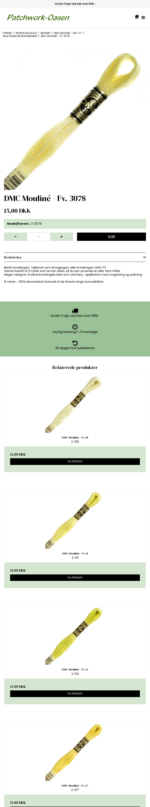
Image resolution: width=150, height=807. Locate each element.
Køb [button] (111, 236)
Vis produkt (75, 461)
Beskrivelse (13, 257)
